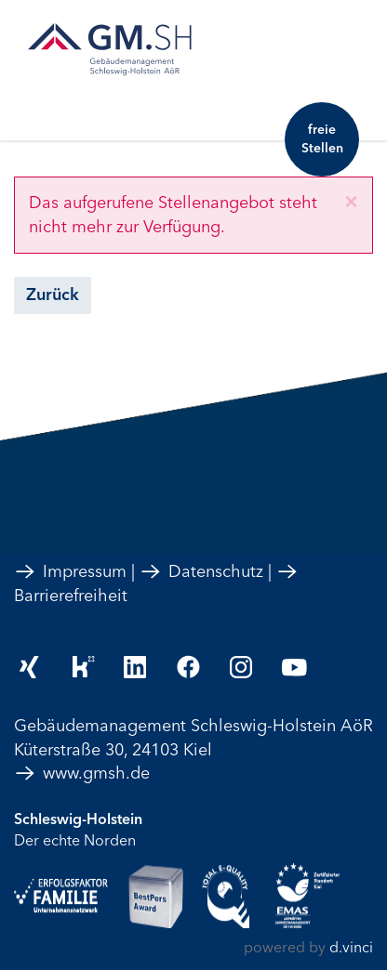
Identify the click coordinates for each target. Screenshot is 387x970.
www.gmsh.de (82, 773)
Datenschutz (201, 571)
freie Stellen (322, 139)
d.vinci (351, 948)
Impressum (70, 571)
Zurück (52, 294)
